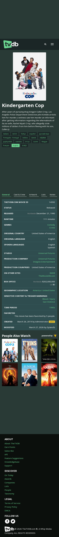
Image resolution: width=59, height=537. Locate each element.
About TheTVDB (12, 443)
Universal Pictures (46, 253)
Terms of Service (12, 503)
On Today (9, 475)
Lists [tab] (43, 194)
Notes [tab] (52, 194)
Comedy (51, 224)
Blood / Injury (48, 299)
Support (8, 465)
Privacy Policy (11, 507)
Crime (52, 227)
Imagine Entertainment (44, 261)
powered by (49, 336)
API (6, 454)
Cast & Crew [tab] (19, 194)
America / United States (44, 290)
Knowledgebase (12, 462)
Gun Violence (49, 301)
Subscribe (9, 451)
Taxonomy (9, 493)
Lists (7, 486)
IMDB (52, 273)
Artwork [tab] (33, 194)
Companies (10, 482)
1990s (52, 307)
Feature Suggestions (14, 458)
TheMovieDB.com (47, 276)
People (8, 490)
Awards (8, 479)
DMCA (7, 510)
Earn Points (10, 447)
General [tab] (6, 194)
